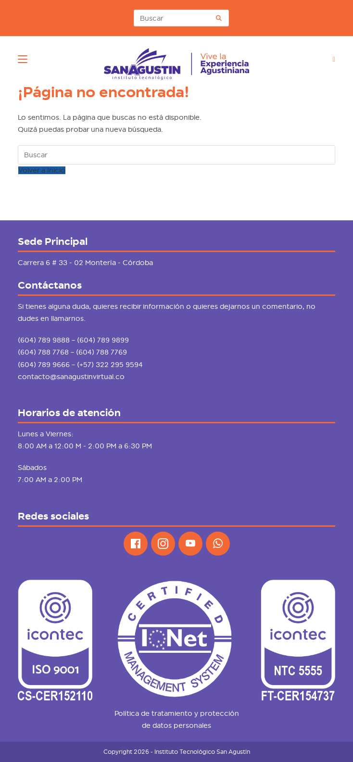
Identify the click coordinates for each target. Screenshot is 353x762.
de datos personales (176, 725)
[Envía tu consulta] (219, 18)
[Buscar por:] (330, 59)
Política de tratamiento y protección (176, 713)
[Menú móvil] (22, 59)
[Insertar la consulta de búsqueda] (181, 18)
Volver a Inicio (41, 170)
